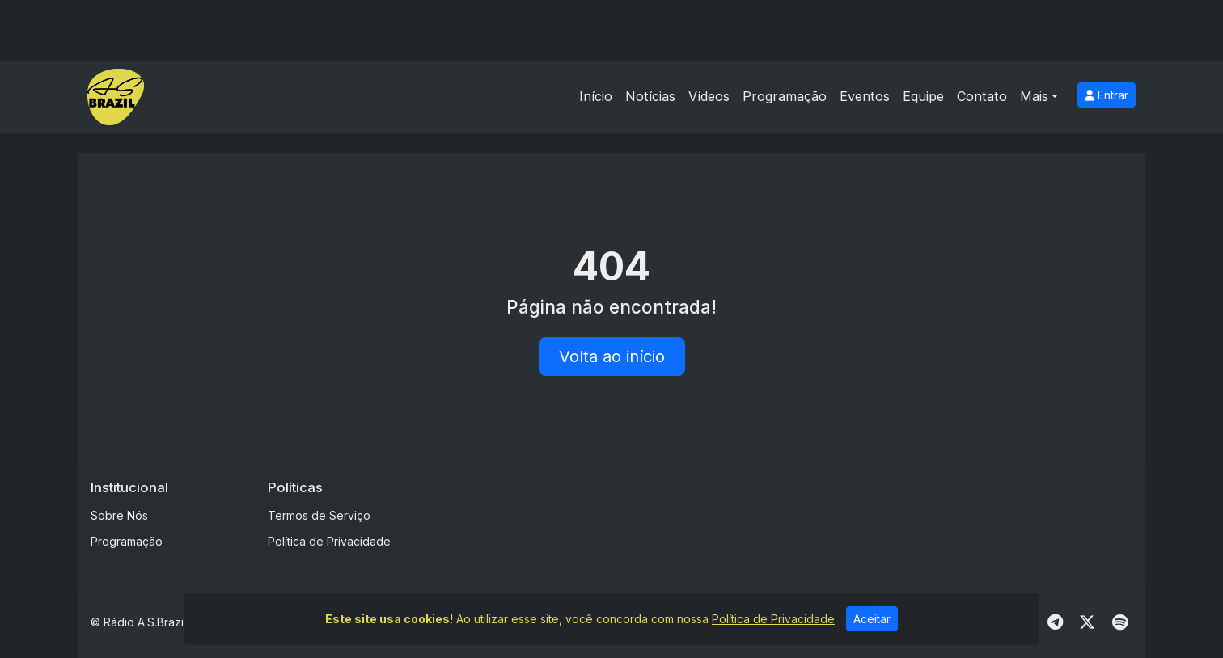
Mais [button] (1034, 96)
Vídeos (709, 96)
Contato (982, 96)
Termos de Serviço (319, 515)
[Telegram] (1055, 622)
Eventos (865, 96)
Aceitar (872, 619)
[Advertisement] (738, 515)
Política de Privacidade (329, 541)
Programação (785, 96)
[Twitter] (1087, 622)
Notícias (650, 96)
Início (595, 96)
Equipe (923, 96)
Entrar (1106, 95)
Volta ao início (612, 356)
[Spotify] (1120, 622)
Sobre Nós (119, 515)
